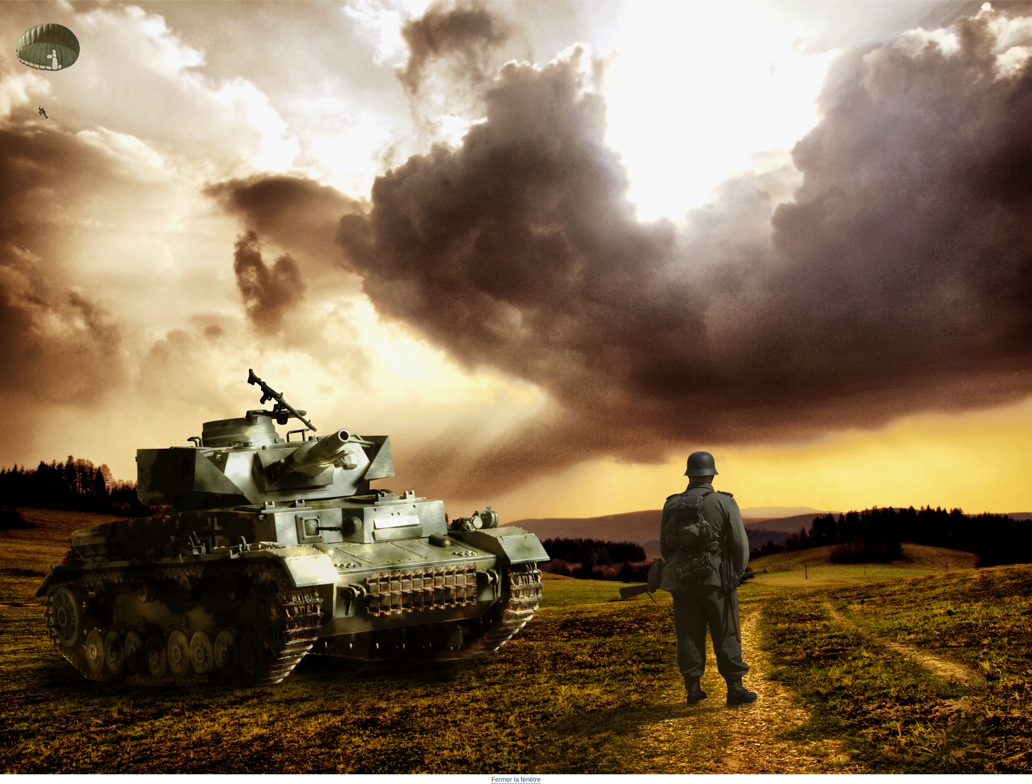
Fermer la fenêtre (516, 779)
